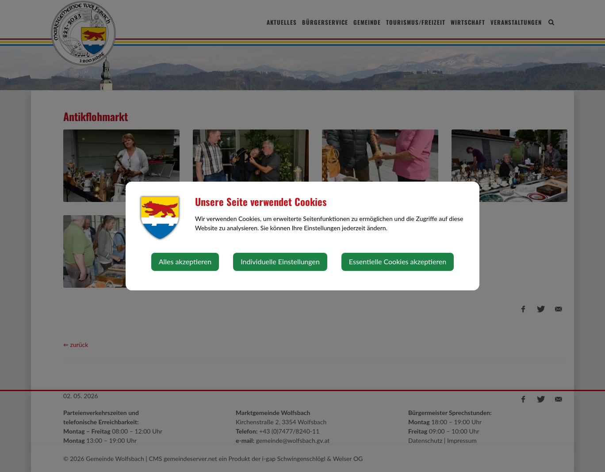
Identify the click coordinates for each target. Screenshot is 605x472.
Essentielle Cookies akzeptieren (397, 261)
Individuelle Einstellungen (280, 261)
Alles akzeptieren (185, 261)
